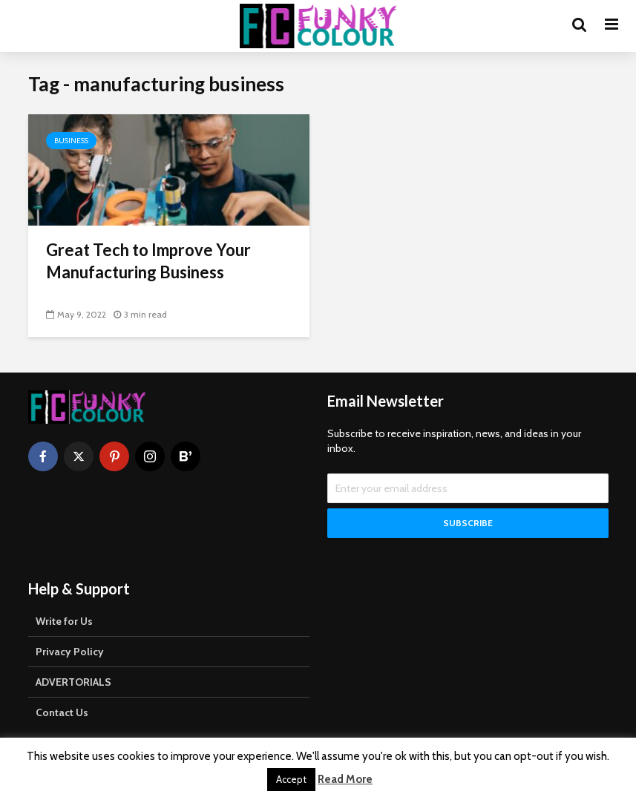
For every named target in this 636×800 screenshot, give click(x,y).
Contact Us (62, 712)
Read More (345, 779)
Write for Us (64, 621)
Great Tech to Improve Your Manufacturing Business (148, 261)
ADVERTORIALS (73, 682)
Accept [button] (291, 779)
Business (71, 140)
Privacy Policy (70, 651)
